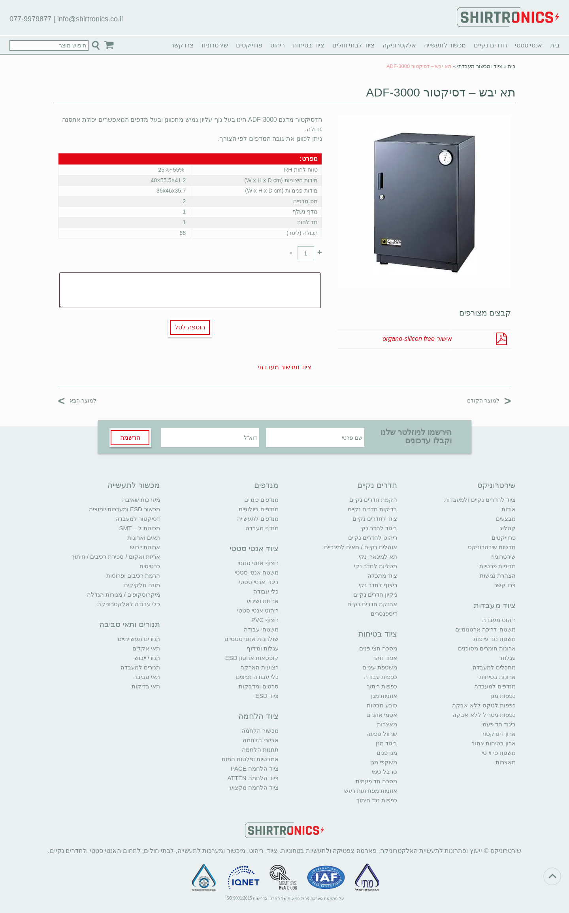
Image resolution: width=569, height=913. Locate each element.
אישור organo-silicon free (417, 338)
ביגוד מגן (386, 743)
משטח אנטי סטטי (257, 572)
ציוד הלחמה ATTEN (253, 778)
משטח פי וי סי (499, 752)
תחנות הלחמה (260, 749)
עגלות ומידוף (263, 648)
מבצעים (506, 518)
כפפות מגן (503, 695)
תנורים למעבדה (140, 667)
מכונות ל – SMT (139, 528)
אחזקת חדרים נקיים (372, 604)
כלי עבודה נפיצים (257, 676)
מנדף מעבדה (262, 528)
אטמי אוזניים (381, 714)
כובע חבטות (382, 705)
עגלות (508, 657)
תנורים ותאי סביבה (129, 624)
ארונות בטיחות (497, 676)
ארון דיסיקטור (498, 733)
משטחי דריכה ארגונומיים (485, 629)
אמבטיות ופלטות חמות (250, 759)
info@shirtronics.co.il (90, 19)
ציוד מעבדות (495, 605)
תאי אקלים (146, 648)
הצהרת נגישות (498, 575)
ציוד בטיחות (308, 45)
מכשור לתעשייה (445, 45)
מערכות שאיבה (141, 499)
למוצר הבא (77, 400)
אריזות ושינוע (263, 600)
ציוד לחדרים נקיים (374, 518)
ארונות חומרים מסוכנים (487, 648)
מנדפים (266, 485)
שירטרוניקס (496, 485)
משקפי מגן (383, 762)
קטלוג (508, 528)
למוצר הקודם (489, 400)
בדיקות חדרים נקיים (372, 509)
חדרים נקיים (490, 45)
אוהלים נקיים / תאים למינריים (360, 547)
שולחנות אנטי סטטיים (251, 638)
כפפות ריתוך (382, 686)
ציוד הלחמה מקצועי (253, 787)
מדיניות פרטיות (497, 566)
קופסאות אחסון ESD (252, 657)
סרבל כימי (384, 771)
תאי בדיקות (146, 686)
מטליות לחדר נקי (375, 566)
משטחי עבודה (261, 629)
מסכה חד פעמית (376, 781)
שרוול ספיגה (381, 733)
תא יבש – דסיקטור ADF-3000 (441, 92)
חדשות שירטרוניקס (492, 547)
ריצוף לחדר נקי (378, 585)
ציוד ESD (267, 695)
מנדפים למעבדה (495, 686)
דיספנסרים (384, 613)
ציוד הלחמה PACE (255, 768)
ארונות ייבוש (145, 547)
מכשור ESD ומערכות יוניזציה (124, 509)
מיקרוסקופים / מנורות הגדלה (123, 594)
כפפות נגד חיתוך (376, 800)
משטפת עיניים (379, 667)
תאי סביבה (146, 676)
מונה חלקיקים (142, 585)
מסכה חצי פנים (378, 648)
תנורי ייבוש (147, 657)
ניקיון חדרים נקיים (375, 594)
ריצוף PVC (265, 619)
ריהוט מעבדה (499, 619)
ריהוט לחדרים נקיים (372, 537)
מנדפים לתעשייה (258, 518)
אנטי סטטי (528, 45)
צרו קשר (182, 45)
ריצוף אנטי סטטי (258, 563)
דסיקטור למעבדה (137, 518)
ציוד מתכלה (382, 575)
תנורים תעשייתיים (139, 638)
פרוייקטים (249, 45)
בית (555, 45)
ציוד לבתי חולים (353, 45)
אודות (508, 509)
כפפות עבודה (380, 676)
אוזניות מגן (384, 695)
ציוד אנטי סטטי (254, 548)
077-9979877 (30, 19)
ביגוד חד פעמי (498, 724)
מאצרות (506, 762)
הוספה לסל (190, 327)
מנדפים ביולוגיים (259, 509)
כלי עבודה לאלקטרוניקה (128, 604)
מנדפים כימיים (261, 499)
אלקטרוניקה (399, 45)
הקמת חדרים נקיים (373, 499)
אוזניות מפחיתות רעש (370, 790)
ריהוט (277, 45)
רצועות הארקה (259, 667)
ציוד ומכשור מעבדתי (479, 66)
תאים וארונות (143, 537)
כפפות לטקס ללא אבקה (484, 705)
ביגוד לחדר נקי (378, 528)
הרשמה (130, 437)
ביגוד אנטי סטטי (259, 581)
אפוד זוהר (385, 657)
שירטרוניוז (215, 45)
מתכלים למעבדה (494, 667)
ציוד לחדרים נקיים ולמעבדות (480, 499)
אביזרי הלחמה (261, 740)
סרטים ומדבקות (259, 686)
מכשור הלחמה (260, 730)
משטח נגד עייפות (494, 638)
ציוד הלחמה (258, 716)
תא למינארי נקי (378, 556)
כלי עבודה (266, 591)
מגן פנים (387, 752)
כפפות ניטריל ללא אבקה (484, 714)
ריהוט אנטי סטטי (258, 610)
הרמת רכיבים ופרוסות (133, 575)
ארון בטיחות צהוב (493, 743)
